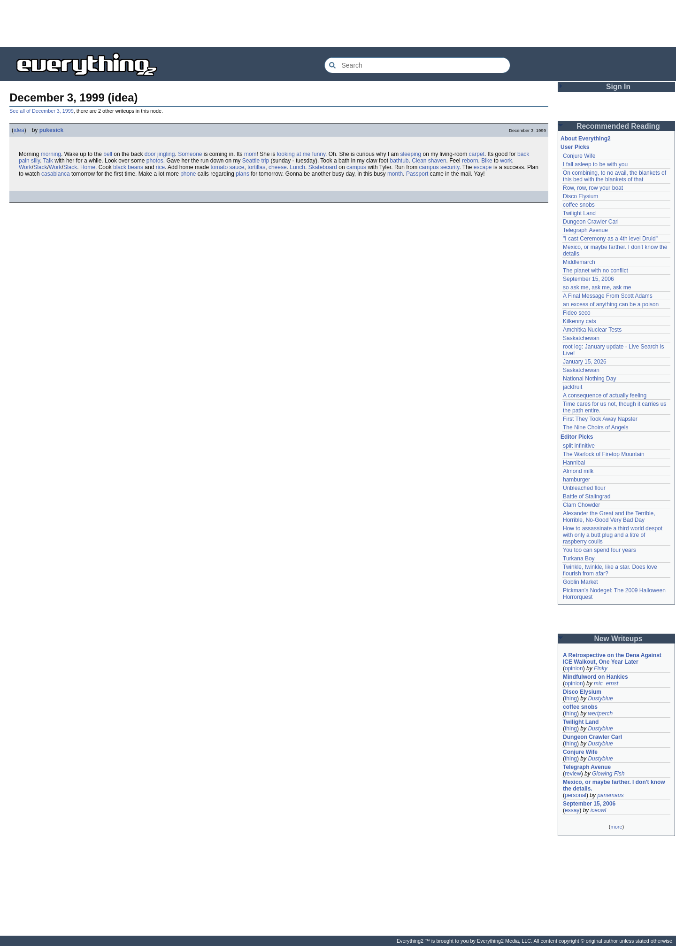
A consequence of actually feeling (604, 395)
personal (575, 795)
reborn (470, 160)
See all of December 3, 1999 (41, 111)
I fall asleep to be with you (595, 164)
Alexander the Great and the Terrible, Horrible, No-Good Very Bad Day (609, 516)
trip (265, 160)
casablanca (55, 174)
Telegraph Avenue (585, 230)
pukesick (51, 130)
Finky (600, 668)
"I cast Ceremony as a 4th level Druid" (610, 238)
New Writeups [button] (618, 639)
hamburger (576, 479)
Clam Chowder (581, 505)
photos (154, 160)
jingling (166, 154)
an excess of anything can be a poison (611, 304)
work (506, 160)
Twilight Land (579, 213)
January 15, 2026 (585, 361)
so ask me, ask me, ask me (597, 287)
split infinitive (579, 445)
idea (19, 130)
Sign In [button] (618, 87)
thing (571, 698)
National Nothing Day (589, 378)
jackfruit (572, 387)
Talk (48, 160)
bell (107, 154)
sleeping (411, 154)
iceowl (598, 810)
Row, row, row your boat (593, 188)
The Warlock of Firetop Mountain (604, 454)
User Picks (575, 147)
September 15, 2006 (588, 279)
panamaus (610, 795)
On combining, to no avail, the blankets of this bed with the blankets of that (614, 176)
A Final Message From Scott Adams (608, 296)
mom (250, 154)
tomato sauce (227, 167)
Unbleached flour (584, 488)
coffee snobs (579, 205)
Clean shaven (429, 160)
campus (356, 167)
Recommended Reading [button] (618, 126)
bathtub (399, 160)
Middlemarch (579, 262)
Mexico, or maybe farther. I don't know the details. (614, 785)
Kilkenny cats (579, 321)
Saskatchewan (581, 338)
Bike (486, 160)
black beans (128, 167)
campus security (439, 167)
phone (188, 174)
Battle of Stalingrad (586, 496)
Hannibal (574, 462)
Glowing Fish (608, 773)
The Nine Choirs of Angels (595, 427)
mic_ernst (606, 683)
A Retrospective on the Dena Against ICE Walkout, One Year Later (612, 658)
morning (51, 154)
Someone (190, 154)
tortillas (256, 167)
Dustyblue (600, 698)
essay (572, 810)
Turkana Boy (579, 558)
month (395, 174)
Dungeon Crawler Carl (591, 221)
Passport (417, 174)
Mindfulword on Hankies (595, 677)
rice (160, 167)
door (150, 154)
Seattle (251, 160)
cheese (278, 167)
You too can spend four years (599, 550)
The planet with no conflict (595, 270)
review (573, 773)
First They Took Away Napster (600, 419)
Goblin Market (580, 582)
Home (87, 167)
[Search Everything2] (417, 65)
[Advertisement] (338, 23)
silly (35, 160)
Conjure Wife (579, 156)
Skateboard (322, 167)
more (616, 827)
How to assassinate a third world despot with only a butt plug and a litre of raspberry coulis (612, 535)
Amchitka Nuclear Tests (592, 329)
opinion (574, 668)
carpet (476, 154)
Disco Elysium (580, 196)
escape (483, 167)
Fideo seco (577, 313)
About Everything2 (586, 138)
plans (242, 174)
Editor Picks (577, 437)
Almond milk (578, 471)
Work (25, 167)
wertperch (600, 713)
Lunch (297, 167)
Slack (40, 167)
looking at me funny (301, 154)
